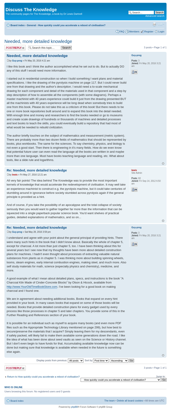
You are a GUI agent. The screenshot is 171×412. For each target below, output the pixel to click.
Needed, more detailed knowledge (38, 41)
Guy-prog (17, 60)
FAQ (121, 31)
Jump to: (160, 376)
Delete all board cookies (130, 400)
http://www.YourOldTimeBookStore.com (32, 286)
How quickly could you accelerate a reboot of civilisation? (72, 25)
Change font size (161, 24)
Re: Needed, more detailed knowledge (37, 170)
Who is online (13, 387)
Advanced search (154, 16)
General (31, 25)
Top (163, 163)
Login (161, 31)
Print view (154, 24)
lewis (14, 174)
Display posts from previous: (60, 360)
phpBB (74, 407)
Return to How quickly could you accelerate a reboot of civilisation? (43, 376)
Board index (17, 25)
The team (109, 400)
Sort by (97, 360)
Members (134, 31)
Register (148, 31)
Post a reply (15, 48)
